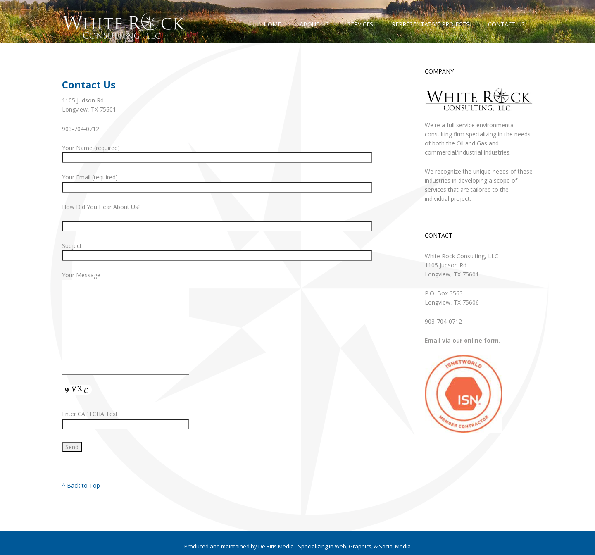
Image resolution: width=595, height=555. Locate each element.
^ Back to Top (81, 485)
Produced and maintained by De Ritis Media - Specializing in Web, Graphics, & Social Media (297, 546)
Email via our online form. (462, 340)
